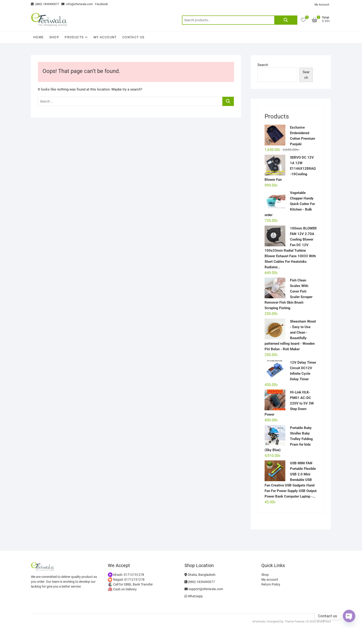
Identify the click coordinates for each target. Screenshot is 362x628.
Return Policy (270, 584)
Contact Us (133, 37)
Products (74, 37)
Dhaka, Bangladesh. (200, 575)
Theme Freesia (294, 621)
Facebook (101, 4)
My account (105, 37)
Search (285, 20)
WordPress (324, 621)
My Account (321, 4)
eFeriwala (258, 621)
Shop (54, 37)
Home (38, 37)
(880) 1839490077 (45, 4)
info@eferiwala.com (77, 4)
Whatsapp (193, 596)
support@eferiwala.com (203, 589)
